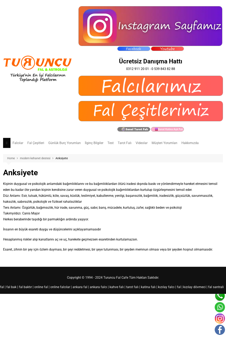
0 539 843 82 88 (163, 69)
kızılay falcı (166, 287)
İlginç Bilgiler (94, 143)
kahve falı (117, 287)
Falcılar (18, 143)
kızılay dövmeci (194, 287)
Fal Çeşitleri (35, 143)
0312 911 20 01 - (138, 69)
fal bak (11, 287)
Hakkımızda (190, 143)
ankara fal (80, 287)
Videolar (142, 143)
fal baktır (25, 287)
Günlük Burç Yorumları (64, 143)
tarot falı (132, 287)
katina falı (148, 287)
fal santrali (216, 287)
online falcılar (60, 287)
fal (2, 287)
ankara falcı (98, 287)
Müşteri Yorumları (164, 143)
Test (110, 143)
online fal (41, 287)
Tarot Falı (124, 143)
